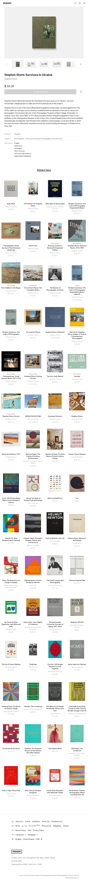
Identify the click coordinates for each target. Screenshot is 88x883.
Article (27, 821)
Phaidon (17, 134)
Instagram (33, 835)
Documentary (57, 139)
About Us (19, 821)
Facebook (21, 835)
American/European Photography (39, 139)
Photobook (46, 826)
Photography (19, 139)
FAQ (29, 830)
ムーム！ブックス (31, 826)
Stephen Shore (10, 79)
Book (18, 826)
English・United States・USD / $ (29, 839)
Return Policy (21, 830)
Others (66, 826)
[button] (80, 64)
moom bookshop (7, 3)
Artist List (46, 821)
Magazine (57, 826)
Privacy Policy (38, 830)
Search (75, 3)
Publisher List (56, 821)
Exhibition (36, 821)
